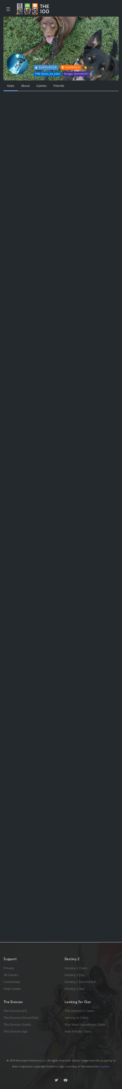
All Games (11, 975)
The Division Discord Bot (21, 1017)
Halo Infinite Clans (78, 1031)
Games (41, 86)
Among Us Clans (77, 1017)
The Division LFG (15, 1011)
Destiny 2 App (75, 989)
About (25, 86)
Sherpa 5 (71, 67)
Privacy (9, 968)
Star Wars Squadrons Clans (85, 1024)
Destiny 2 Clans (76, 968)
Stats (10, 86)
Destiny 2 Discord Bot (80, 982)
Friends (58, 86)
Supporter (46, 67)
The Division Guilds (17, 1024)
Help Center (12, 989)
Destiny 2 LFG (74, 975)
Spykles (104, 1066)
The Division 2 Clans (79, 1011)
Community (12, 982)
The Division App (16, 1031)
